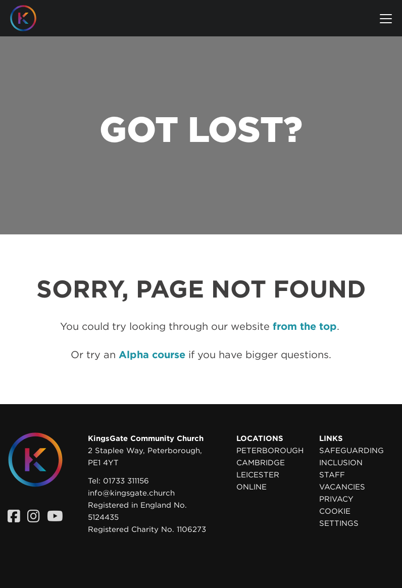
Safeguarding (351, 450)
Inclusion (341, 462)
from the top (305, 326)
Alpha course (152, 355)
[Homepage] (31, 18)
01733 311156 (126, 480)
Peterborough (270, 450)
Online (251, 487)
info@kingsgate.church (131, 493)
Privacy (336, 499)
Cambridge (260, 462)
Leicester (257, 474)
